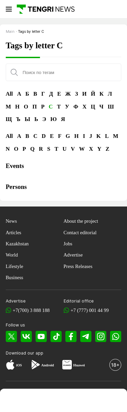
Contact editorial (80, 232)
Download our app (24, 353)
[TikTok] (56, 336)
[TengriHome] (39, 401)
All (9, 94)
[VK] (26, 336)
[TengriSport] (64, 401)
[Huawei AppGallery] (67, 366)
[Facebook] (71, 336)
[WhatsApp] (115, 336)
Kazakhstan (17, 243)
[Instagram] (100, 336)
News (11, 221)
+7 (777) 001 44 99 (89, 310)
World (12, 255)
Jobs (68, 243)
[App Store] (10, 366)
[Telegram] (85, 336)
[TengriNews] (12, 401)
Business (14, 277)
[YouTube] (41, 336)
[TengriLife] (89, 401)
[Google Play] (35, 366)
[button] (114, 401)
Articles (13, 232)
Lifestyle (14, 266)
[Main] (45, 9)
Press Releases (78, 266)
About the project (81, 221)
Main (10, 31)
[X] (11, 336)
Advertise (73, 255)
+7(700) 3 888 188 (31, 310)
